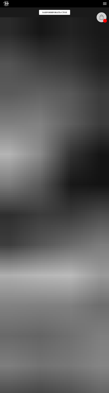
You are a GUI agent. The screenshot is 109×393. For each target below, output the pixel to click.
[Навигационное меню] (105, 3)
